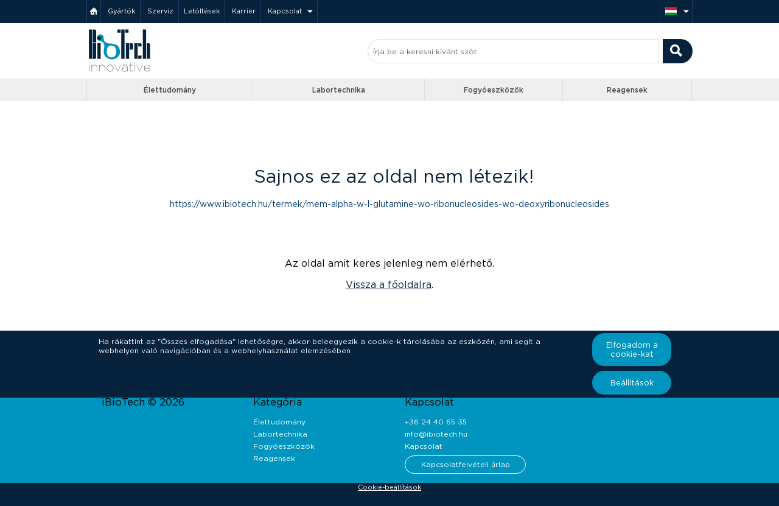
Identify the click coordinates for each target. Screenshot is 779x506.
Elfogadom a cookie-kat (632, 349)
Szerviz (160, 11)
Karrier (244, 11)
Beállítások (632, 382)
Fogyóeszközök (493, 89)
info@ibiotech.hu (436, 433)
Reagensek (627, 89)
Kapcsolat (285, 11)
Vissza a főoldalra (388, 284)
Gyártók (121, 11)
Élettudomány (170, 89)
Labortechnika (338, 89)
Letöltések (202, 11)
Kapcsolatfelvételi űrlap (465, 464)
